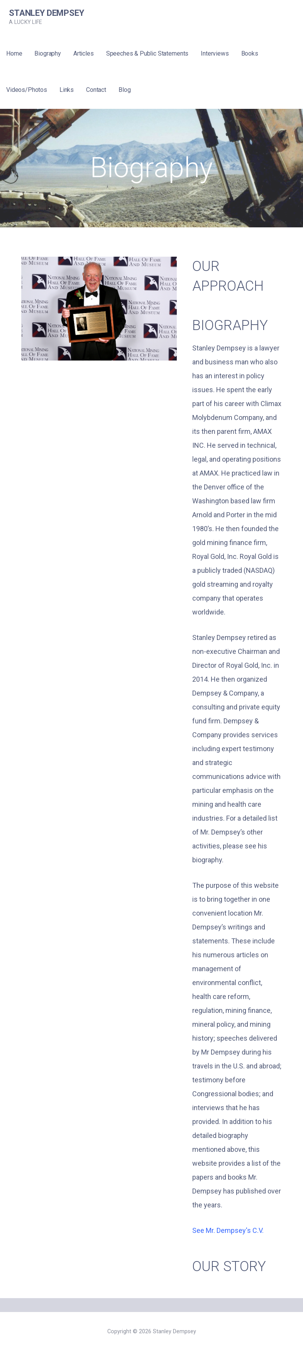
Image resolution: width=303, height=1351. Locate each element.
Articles (83, 53)
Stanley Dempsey (46, 13)
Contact (96, 89)
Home (14, 53)
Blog (124, 89)
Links (66, 89)
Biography (47, 53)
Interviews (215, 53)
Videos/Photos (26, 89)
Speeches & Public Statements (147, 53)
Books (249, 53)
